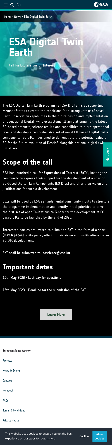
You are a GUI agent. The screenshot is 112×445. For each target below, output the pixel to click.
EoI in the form (79, 230)
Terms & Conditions (14, 410)
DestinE (52, 143)
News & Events (11, 370)
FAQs (5, 400)
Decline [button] (84, 436)
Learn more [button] (48, 438)
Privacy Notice (11, 420)
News (17, 17)
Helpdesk (8, 390)
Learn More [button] (56, 314)
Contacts (7, 380)
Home (7, 17)
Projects (7, 360)
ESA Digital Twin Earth (38, 17)
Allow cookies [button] (99, 436)
